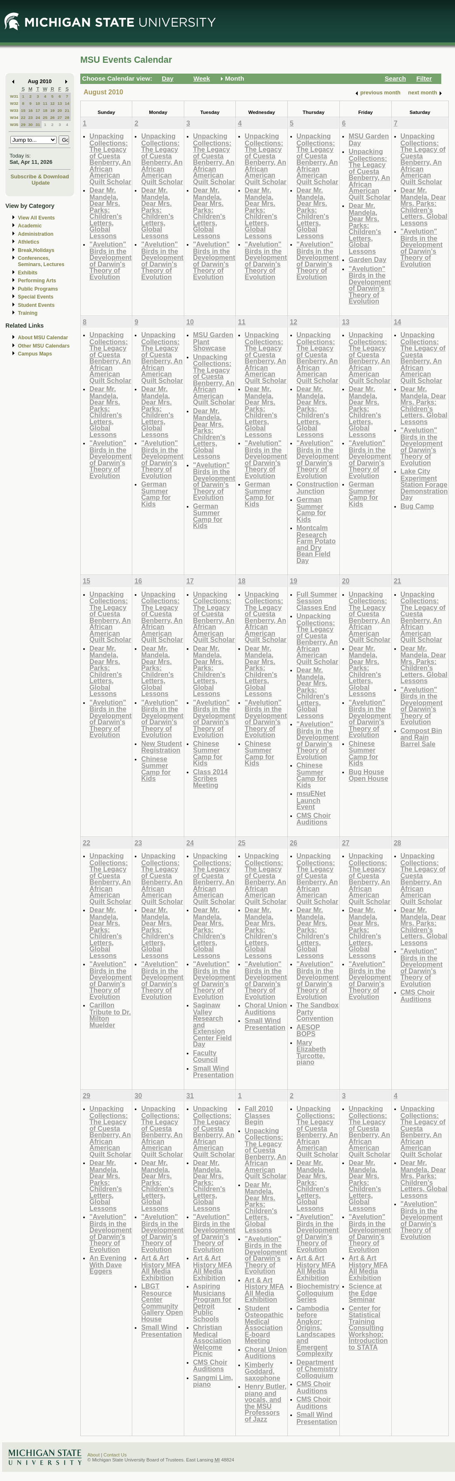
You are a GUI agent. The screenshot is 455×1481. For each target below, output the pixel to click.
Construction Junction (318, 487)
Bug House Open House (368, 775)
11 (45, 103)
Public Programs (38, 289)
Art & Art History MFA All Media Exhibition (160, 1267)
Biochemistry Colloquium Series (318, 1292)
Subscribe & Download (39, 176)
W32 (14, 103)
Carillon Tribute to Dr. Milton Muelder (110, 1015)
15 (23, 110)
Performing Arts (37, 281)
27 (59, 117)
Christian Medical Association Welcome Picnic (212, 1340)
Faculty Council (205, 1056)
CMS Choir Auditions (314, 819)
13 (59, 103)
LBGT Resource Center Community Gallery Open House (162, 1302)
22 (23, 117)
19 (52, 110)
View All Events (36, 218)
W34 (14, 117)
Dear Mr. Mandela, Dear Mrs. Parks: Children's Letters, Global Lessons (105, 212)
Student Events (36, 305)
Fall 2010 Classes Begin (259, 1115)
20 (59, 110)
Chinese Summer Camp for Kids (156, 768)
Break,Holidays (36, 250)
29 (23, 124)
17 (37, 110)
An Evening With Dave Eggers (107, 1264)
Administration (35, 234)
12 (52, 103)
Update (41, 183)
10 (37, 103)
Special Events (35, 297)
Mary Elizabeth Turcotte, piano (311, 1052)
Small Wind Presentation (213, 1071)
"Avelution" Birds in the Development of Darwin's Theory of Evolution (110, 260)
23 (30, 117)
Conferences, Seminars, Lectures (41, 261)
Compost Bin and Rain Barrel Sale (422, 737)
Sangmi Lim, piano (213, 1381)
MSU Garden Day (369, 139)
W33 (14, 110)
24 (37, 117)
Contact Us (115, 1454)
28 (67, 117)
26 (52, 117)
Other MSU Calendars (44, 346)
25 (45, 117)
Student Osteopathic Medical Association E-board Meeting (264, 1324)
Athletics (28, 242)
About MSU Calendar (43, 338)
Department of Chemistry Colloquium (317, 1368)
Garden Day (367, 259)
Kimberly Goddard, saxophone (262, 1371)
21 (67, 110)
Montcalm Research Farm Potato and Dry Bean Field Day (316, 544)
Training (27, 313)
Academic (30, 226)
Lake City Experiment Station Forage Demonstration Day (424, 484)
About (93, 1454)
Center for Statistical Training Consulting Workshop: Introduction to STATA (368, 1327)
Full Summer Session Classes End (317, 600)
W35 (14, 124)
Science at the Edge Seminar (365, 1292)
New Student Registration (161, 747)
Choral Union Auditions (266, 1008)
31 (37, 124)
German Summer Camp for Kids (156, 494)
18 (45, 110)
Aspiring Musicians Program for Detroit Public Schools (212, 1302)
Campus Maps (35, 354)
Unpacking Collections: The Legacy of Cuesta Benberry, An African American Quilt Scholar (110, 158)
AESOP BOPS (308, 1030)
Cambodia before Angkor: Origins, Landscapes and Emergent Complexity (316, 1331)
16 (30, 110)
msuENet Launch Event (311, 800)
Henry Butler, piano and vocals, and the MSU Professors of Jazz (266, 1402)
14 (67, 103)
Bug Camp (417, 506)
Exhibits (27, 273)
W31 (14, 96)
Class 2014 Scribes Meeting (210, 778)
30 (30, 124)
